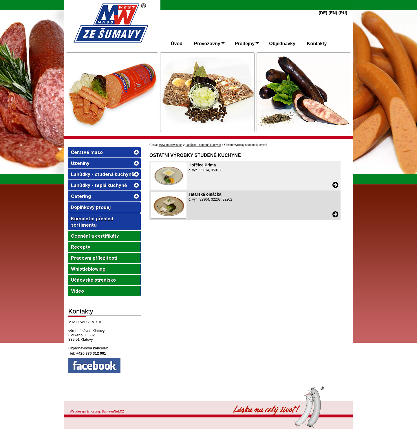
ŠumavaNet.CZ (113, 411)
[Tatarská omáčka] (168, 217)
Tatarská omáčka (205, 194)
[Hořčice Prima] (168, 188)
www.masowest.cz (170, 144)
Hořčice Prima (202, 165)
